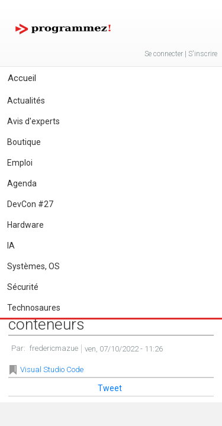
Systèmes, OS (33, 266)
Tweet (110, 388)
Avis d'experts (33, 121)
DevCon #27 (30, 204)
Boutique (24, 142)
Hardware (25, 225)
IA (11, 245)
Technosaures (33, 307)
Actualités (26, 100)
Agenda (22, 183)
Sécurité (22, 287)
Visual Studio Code (51, 369)
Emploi (20, 162)
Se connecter (163, 54)
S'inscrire (202, 54)
